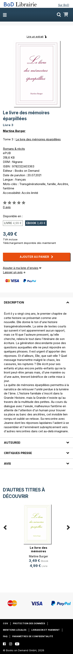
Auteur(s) (12, 442)
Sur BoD (63, 5)
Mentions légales (14, 630)
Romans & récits (14, 149)
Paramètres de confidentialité (32, 636)
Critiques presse (18, 453)
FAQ (5, 636)
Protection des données (29, 623)
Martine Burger (14, 131)
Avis (7, 463)
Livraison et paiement (45, 630)
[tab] (36, 300)
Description (14, 302)
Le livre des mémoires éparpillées (38, 139)
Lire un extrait (35, 36)
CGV (5, 623)
